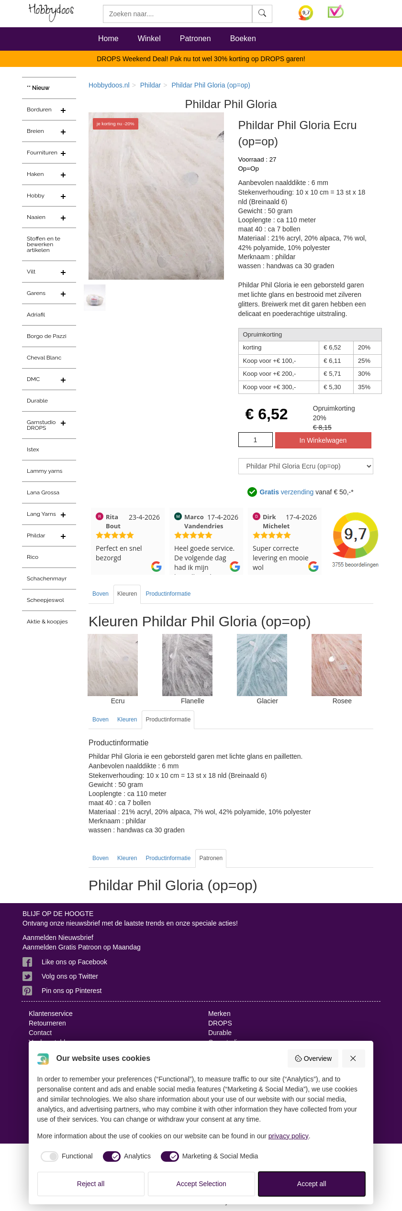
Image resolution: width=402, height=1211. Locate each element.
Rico (32, 557)
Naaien (36, 217)
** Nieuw (38, 88)
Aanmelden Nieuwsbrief (57, 937)
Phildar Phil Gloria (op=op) (210, 85)
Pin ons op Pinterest (71, 990)
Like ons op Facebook (74, 962)
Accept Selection (201, 1184)
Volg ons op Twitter (70, 976)
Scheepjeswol (45, 600)
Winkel (149, 38)
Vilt (31, 271)
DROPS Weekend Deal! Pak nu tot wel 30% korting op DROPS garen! (201, 59)
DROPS (220, 1023)
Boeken (243, 38)
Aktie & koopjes (47, 621)
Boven (100, 593)
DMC (33, 379)
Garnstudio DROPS (41, 425)
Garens (36, 293)
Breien (35, 131)
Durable (37, 400)
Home (108, 38)
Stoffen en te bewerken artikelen (43, 244)
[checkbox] (65, 1156)
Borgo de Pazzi (47, 336)
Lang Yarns (41, 514)
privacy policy (288, 1136)
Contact (40, 1032)
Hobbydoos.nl (109, 85)
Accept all (311, 1184)
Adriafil (36, 314)
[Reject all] (353, 1058)
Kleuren (127, 593)
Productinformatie (167, 593)
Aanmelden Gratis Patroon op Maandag (81, 947)
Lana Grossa (43, 492)
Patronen (195, 38)
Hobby (36, 195)
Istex (33, 449)
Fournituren (42, 152)
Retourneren (47, 1023)
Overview (313, 1058)
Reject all (91, 1184)
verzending (287, 492)
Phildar (36, 535)
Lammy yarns (44, 471)
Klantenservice (51, 1013)
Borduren (39, 109)
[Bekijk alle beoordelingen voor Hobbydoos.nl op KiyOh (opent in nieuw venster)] (306, 13)
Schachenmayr (47, 578)
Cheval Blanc (44, 357)
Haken (35, 174)
